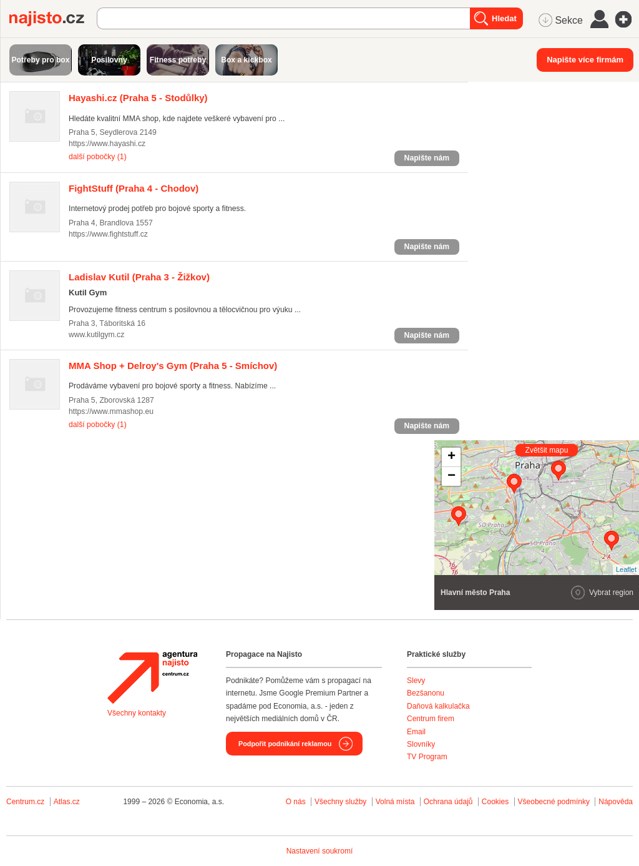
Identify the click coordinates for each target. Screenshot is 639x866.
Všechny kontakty (136, 713)
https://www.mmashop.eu (111, 411)
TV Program (427, 756)
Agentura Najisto (152, 677)
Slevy (416, 680)
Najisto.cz (53, 18)
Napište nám (426, 158)
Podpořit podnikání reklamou (284, 743)
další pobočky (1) (98, 156)
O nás (296, 801)
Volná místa (395, 801)
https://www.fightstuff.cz (108, 234)
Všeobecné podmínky (554, 801)
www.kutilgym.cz (96, 334)
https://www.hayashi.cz (107, 143)
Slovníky (421, 744)
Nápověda (615, 801)
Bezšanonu (425, 693)
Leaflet (626, 569)
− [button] (451, 476)
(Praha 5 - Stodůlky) (138, 97)
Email (416, 731)
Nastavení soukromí (319, 851)
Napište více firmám (585, 59)
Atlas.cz (67, 801)
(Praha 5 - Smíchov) (173, 365)
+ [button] (451, 457)
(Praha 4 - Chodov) (133, 188)
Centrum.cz (25, 801)
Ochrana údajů (448, 801)
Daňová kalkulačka (438, 706)
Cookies (495, 801)
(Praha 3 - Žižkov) (139, 277)
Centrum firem (430, 718)
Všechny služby (342, 801)
